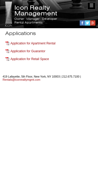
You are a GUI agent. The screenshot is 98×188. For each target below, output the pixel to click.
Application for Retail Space (29, 59)
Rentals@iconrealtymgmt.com (21, 79)
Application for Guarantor (27, 51)
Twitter (87, 23)
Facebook (82, 23)
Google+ (92, 23)
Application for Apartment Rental (32, 43)
